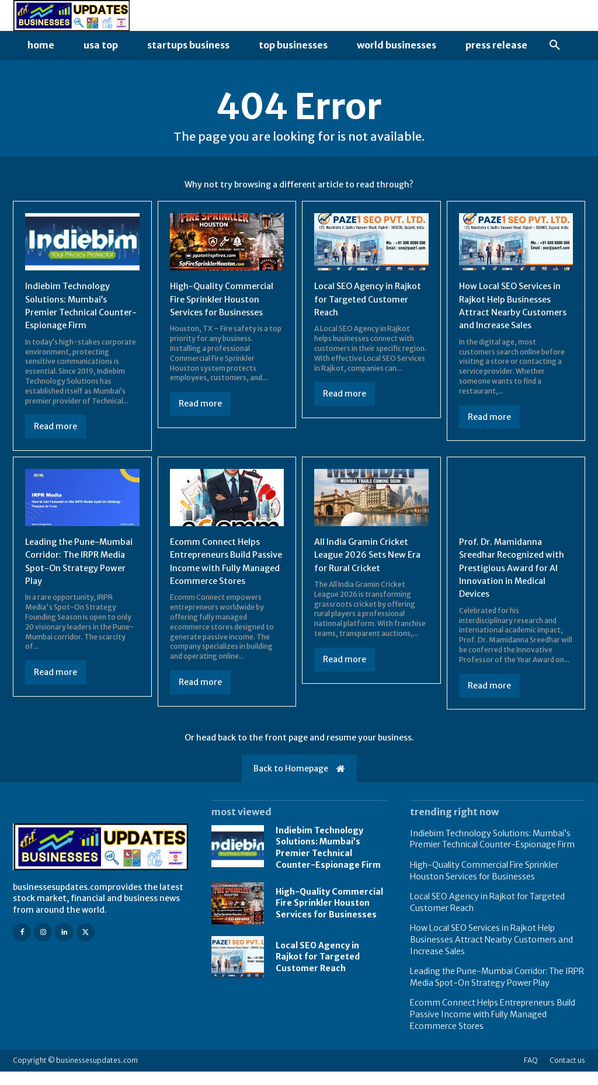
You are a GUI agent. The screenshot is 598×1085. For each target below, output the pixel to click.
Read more (55, 426)
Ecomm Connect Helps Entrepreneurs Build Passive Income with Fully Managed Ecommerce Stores (225, 570)
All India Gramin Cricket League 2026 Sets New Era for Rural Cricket (365, 557)
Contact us (567, 1073)
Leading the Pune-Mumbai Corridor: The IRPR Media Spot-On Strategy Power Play (74, 563)
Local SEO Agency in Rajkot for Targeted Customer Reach (358, 299)
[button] (555, 45)
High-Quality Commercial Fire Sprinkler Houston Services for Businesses (225, 299)
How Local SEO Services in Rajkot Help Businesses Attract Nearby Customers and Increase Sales (515, 312)
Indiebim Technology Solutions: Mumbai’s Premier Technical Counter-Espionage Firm (328, 860)
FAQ (531, 1073)
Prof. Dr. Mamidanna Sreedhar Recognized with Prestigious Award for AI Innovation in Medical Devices (510, 570)
